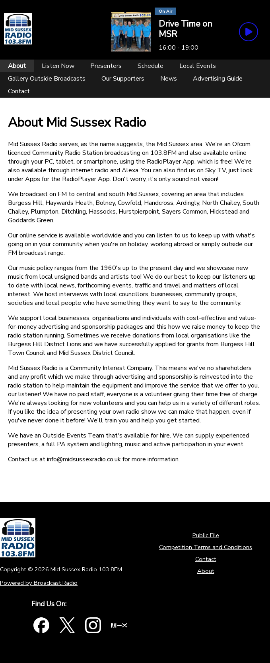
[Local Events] (197, 66)
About (205, 571)
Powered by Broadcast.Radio (39, 583)
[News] (168, 78)
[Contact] (19, 91)
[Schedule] (150, 66)
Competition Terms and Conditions (205, 547)
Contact (205, 559)
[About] (17, 66)
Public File (205, 535)
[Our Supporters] (122, 78)
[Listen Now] (58, 66)
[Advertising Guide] (218, 78)
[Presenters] (106, 66)
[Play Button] (248, 31)
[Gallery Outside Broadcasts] (46, 78)
